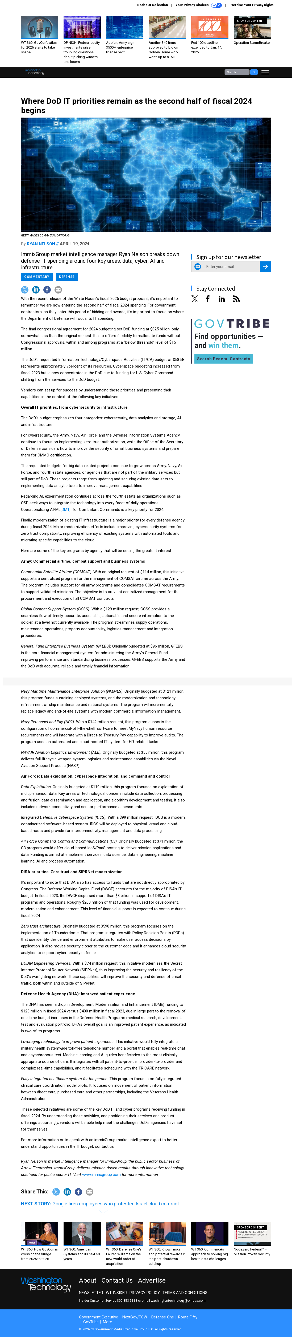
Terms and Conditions (184, 1292)
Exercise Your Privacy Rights (252, 5)
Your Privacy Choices (199, 5)
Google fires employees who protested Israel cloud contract (115, 1203)
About (87, 1280)
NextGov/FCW (134, 1317)
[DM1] (65, 509)
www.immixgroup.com (101, 1174)
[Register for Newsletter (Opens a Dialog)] (265, 266)
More (107, 1321)
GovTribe (91, 1321)
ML (58, 509)
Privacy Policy (145, 1292)
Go (254, 72)
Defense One (162, 1317)
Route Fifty (187, 1317)
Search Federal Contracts (223, 358)
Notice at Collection (152, 5)
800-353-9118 (127, 1301)
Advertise (152, 1280)
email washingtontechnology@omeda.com (174, 1301)
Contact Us (117, 1280)
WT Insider (116, 1292)
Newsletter (91, 1292)
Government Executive (98, 1317)
